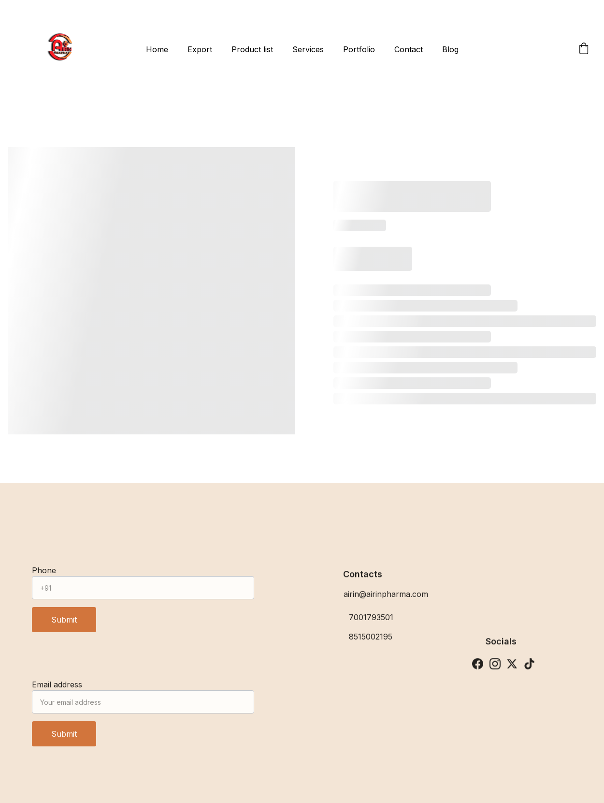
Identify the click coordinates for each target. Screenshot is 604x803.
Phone (44, 574)
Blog (450, 49)
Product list (252, 49)
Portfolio (359, 49)
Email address (57, 688)
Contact (408, 49)
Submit (64, 623)
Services (308, 49)
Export (199, 49)
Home (157, 49)
